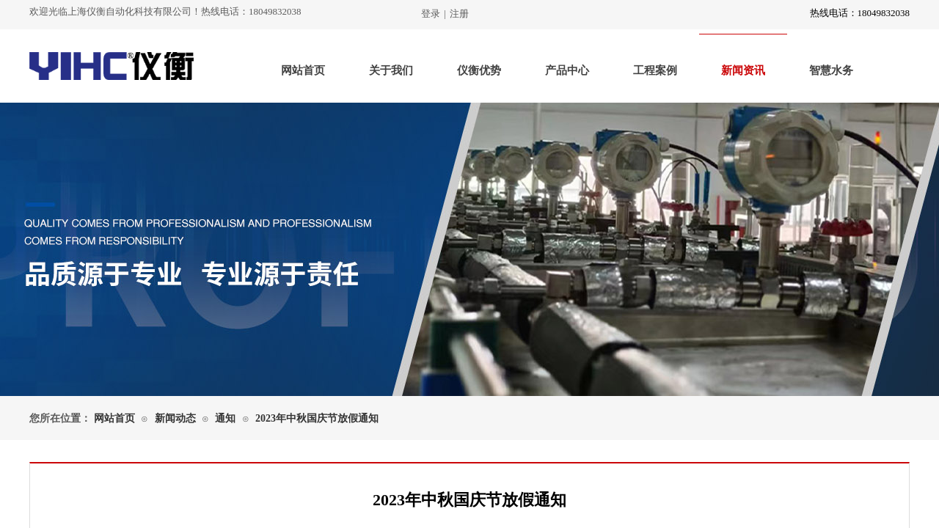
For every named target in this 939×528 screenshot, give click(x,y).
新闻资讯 (743, 70)
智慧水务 (831, 70)
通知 (225, 418)
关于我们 (391, 70)
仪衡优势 (479, 70)
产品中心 (567, 70)
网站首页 (303, 70)
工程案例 (655, 70)
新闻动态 (175, 418)
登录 (430, 13)
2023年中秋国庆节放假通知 (317, 418)
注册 (459, 13)
